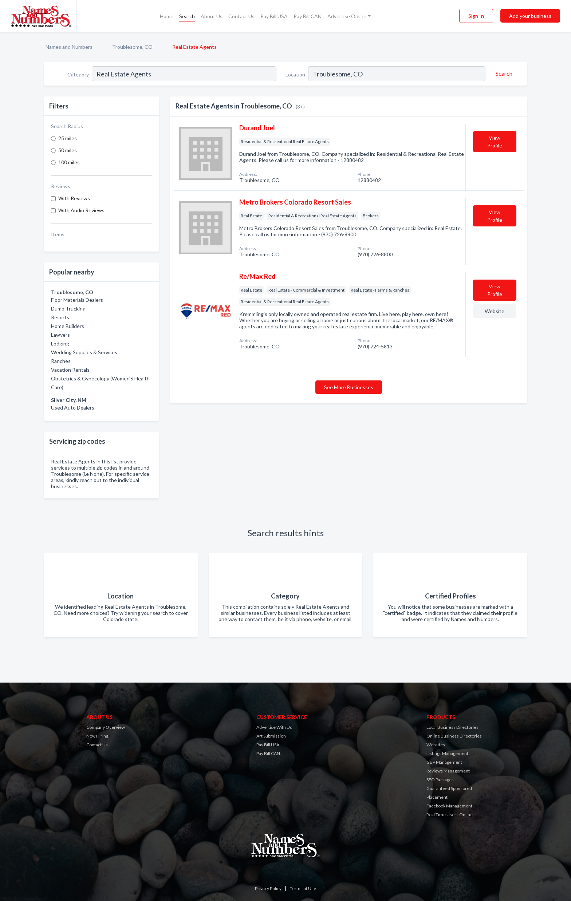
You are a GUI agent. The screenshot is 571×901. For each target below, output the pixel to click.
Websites (435, 744)
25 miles (67, 138)
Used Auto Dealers (72, 407)
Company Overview (105, 727)
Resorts (60, 317)
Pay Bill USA (274, 16)
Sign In (476, 16)
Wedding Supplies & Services (84, 352)
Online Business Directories (454, 736)
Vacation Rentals (70, 370)
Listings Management (447, 753)
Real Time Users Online (449, 814)
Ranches (61, 361)
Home (166, 16)
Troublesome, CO (132, 47)
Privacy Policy (268, 888)
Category (78, 74)
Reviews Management (448, 771)
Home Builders (67, 326)
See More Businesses (348, 387)
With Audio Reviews (81, 210)
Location (295, 74)
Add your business (530, 16)
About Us (212, 16)
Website (494, 311)
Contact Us (241, 16)
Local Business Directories (452, 727)
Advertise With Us (274, 727)
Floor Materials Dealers (77, 300)
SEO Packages (440, 779)
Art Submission (271, 736)
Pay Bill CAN (308, 16)
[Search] (503, 73)
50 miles (67, 150)
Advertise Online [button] (346, 16)
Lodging (60, 343)
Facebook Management (449, 806)
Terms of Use (303, 888)
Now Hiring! (98, 736)
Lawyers (60, 335)
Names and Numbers (69, 47)
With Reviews (74, 198)
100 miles (69, 162)
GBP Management (444, 762)
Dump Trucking (68, 308)
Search (187, 16)
